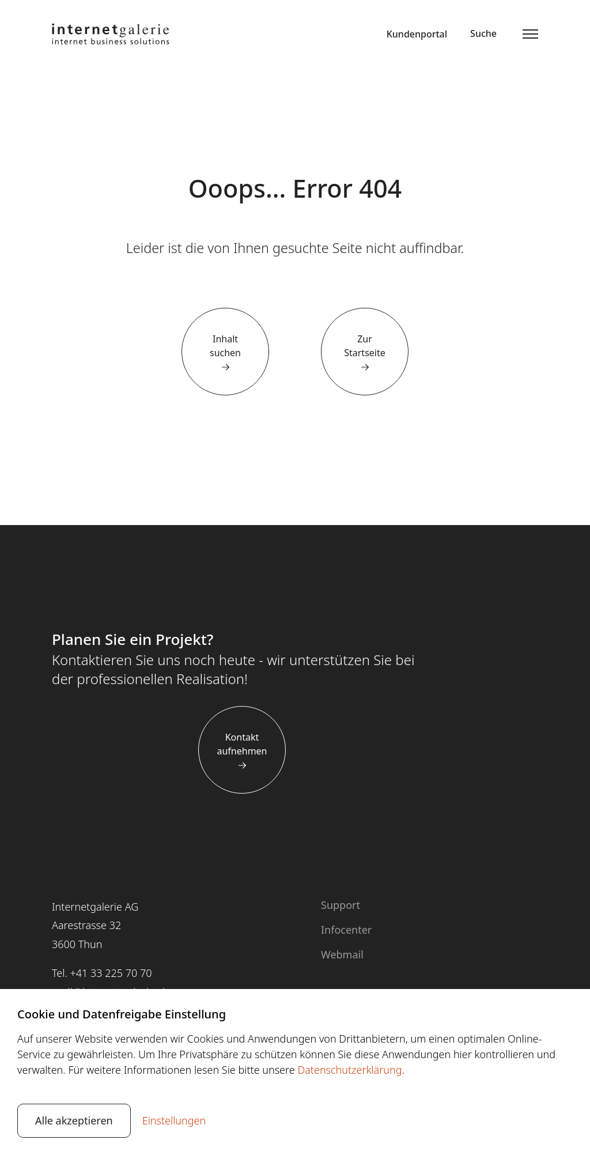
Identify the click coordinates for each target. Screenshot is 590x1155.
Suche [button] (483, 33)
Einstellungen (174, 1120)
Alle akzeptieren (74, 1120)
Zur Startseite (364, 346)
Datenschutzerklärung (349, 1070)
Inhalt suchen (225, 346)
